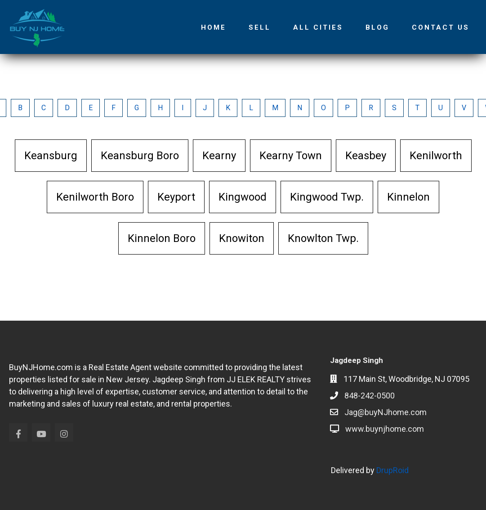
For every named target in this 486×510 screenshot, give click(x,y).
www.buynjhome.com (384, 429)
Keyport (176, 197)
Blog (377, 27)
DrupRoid (392, 470)
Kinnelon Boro (162, 238)
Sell (260, 27)
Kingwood (242, 197)
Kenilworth (436, 155)
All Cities (318, 27)
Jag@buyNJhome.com (385, 412)
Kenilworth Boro (95, 197)
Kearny (219, 155)
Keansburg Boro (140, 155)
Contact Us (440, 27)
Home (213, 27)
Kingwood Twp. (327, 197)
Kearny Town (290, 155)
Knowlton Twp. (323, 238)
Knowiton (241, 238)
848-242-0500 (369, 395)
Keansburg (50, 155)
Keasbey (365, 155)
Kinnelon (408, 197)
